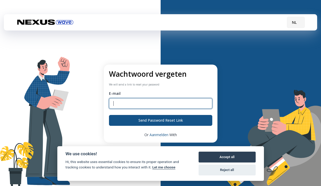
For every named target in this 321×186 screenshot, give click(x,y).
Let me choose (163, 167)
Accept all (227, 157)
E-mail (115, 93)
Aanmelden (159, 134)
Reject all (227, 170)
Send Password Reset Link (160, 120)
